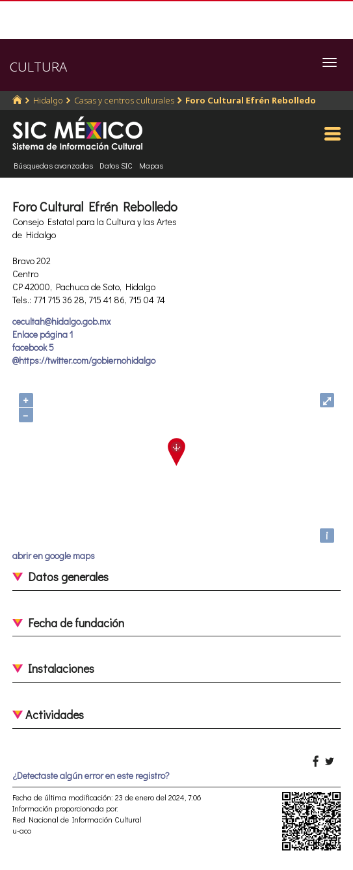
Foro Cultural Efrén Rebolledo (250, 100)
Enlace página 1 (42, 334)
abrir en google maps (53, 555)
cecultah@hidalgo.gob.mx (61, 321)
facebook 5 (33, 347)
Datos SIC (116, 165)
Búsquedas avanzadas (53, 165)
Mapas (151, 165)
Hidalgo (48, 100)
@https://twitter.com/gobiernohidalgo (83, 360)
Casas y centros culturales (124, 100)
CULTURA (38, 66)
